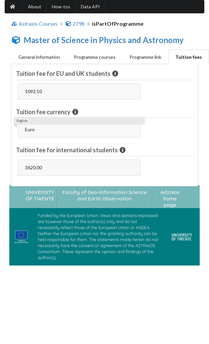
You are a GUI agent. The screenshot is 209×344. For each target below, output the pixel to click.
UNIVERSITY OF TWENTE (40, 195)
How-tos (61, 6)
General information (39, 57)
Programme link (145, 57)
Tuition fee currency (44, 112)
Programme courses (94, 57)
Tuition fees (188, 57)
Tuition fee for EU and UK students (63, 73)
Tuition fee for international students (67, 150)
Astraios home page (170, 198)
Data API (90, 6)
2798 (75, 23)
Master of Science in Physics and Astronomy (104, 40)
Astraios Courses (34, 23)
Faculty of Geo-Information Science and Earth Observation (104, 195)
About (34, 6)
